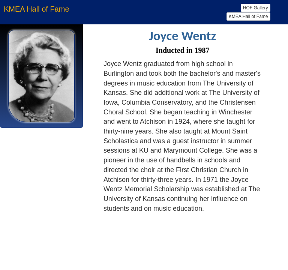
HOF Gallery (255, 7)
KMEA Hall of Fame (248, 16)
